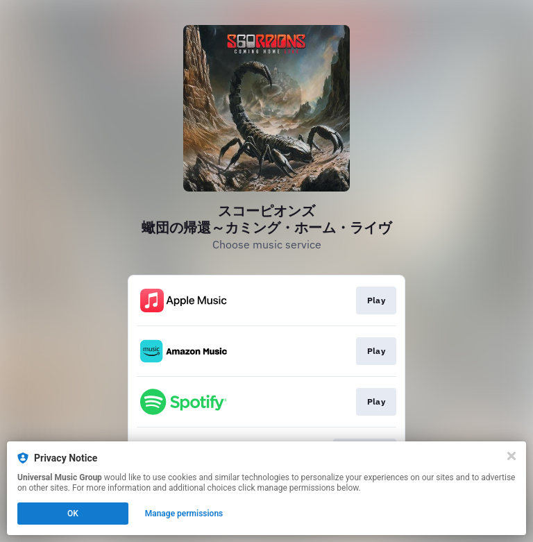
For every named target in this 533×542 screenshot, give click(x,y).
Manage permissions (184, 513)
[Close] (511, 456)
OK (72, 513)
